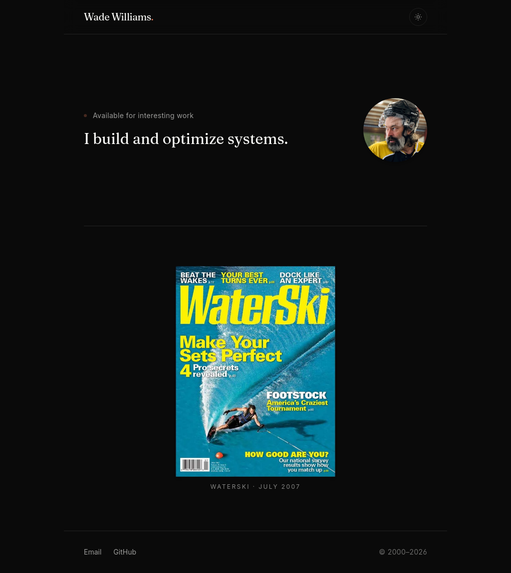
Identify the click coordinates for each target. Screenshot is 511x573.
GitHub (124, 552)
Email (92, 552)
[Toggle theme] (418, 17)
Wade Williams (118, 16)
